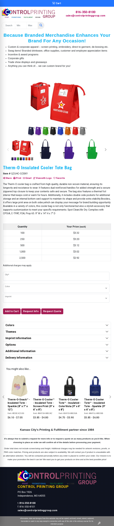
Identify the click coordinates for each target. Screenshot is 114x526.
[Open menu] (108, 25)
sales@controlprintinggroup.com (85, 15)
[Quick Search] (8, 25)
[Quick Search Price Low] (21, 25)
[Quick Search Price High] (32, 25)
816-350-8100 (86, 12)
